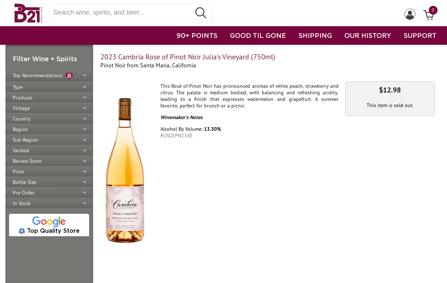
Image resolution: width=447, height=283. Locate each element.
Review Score (27, 161)
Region (20, 129)
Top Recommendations (43, 76)
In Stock (22, 203)
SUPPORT (420, 35)
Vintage (21, 108)
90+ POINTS (196, 35)
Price (18, 171)
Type (18, 87)
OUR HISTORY (367, 35)
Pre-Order (24, 192)
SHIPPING (315, 35)
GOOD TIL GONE (258, 35)
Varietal (21, 150)
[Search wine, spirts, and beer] (122, 12)
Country (22, 118)
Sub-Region (25, 140)
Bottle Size (24, 182)
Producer (23, 97)
